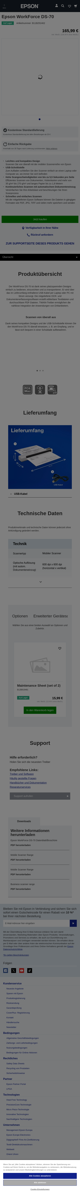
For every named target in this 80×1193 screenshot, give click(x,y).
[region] (40, 1176)
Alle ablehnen (40, 1183)
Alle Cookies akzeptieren (40, 1176)
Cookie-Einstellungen (40, 1189)
